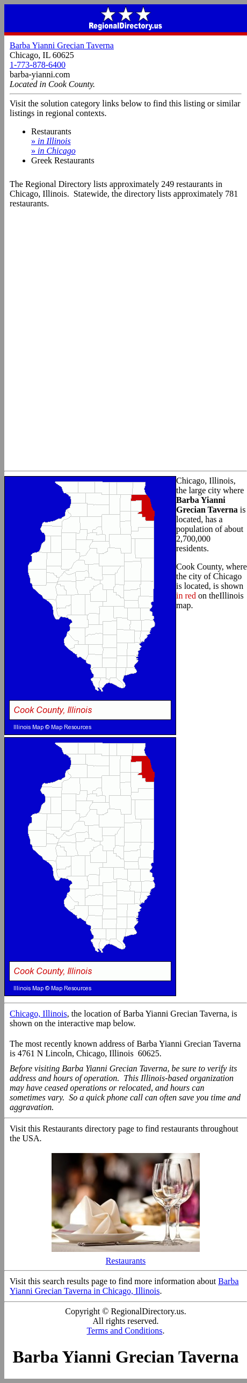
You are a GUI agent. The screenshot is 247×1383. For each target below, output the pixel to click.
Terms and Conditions (124, 1330)
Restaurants (126, 1257)
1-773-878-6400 (38, 64)
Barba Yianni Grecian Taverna (62, 45)
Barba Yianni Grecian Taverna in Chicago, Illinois (124, 1286)
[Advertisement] (123, 341)
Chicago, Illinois (38, 1013)
